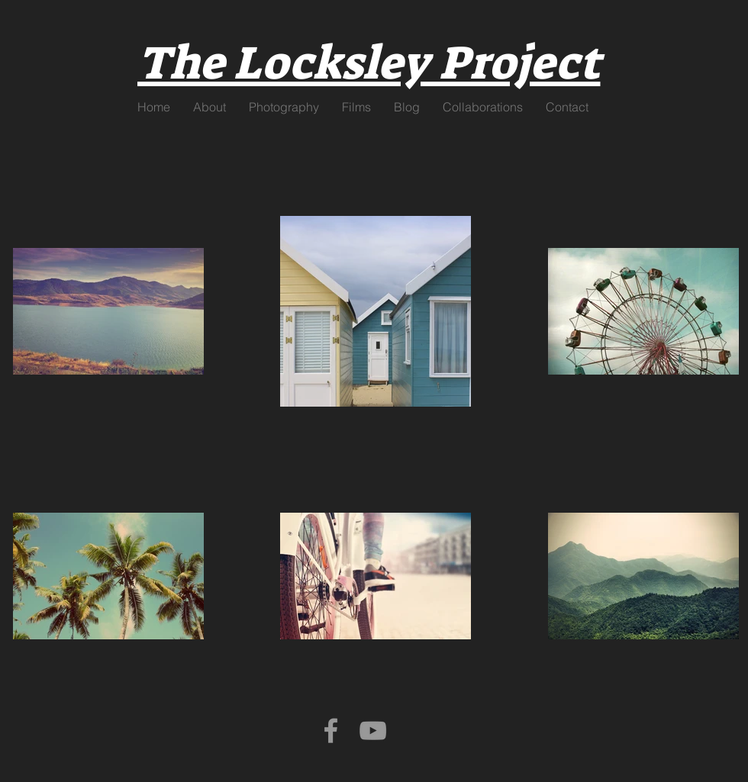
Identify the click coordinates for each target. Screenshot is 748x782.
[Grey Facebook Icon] (330, 730)
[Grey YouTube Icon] (372, 730)
